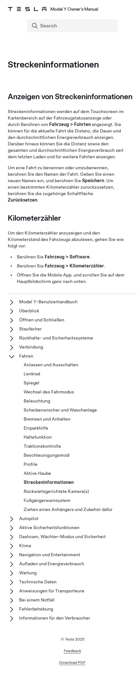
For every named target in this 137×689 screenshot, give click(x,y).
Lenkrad (32, 373)
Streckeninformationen (49, 482)
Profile (30, 464)
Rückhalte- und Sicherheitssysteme (56, 337)
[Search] (73, 26)
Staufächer (30, 328)
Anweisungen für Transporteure (51, 590)
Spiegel (31, 382)
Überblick (29, 310)
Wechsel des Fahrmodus (49, 391)
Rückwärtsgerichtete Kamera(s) (56, 491)
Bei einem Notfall (37, 599)
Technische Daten (38, 581)
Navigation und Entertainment (49, 554)
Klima (25, 545)
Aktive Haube (37, 473)
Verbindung (31, 347)
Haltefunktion (38, 437)
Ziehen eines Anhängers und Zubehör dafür (68, 509)
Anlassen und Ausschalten (51, 364)
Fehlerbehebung (36, 608)
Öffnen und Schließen (41, 319)
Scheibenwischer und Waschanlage (60, 409)
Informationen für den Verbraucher (54, 618)
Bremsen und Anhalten (47, 419)
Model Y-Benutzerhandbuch (48, 301)
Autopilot (28, 518)
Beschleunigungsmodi (47, 455)
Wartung (28, 572)
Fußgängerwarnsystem (47, 500)
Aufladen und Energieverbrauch (51, 563)
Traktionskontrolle (42, 446)
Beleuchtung (37, 400)
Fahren (26, 356)
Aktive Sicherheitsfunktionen (49, 527)
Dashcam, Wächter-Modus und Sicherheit (62, 536)
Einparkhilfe (36, 428)
